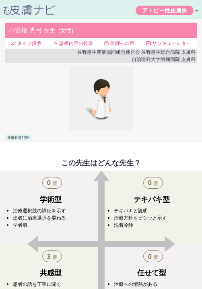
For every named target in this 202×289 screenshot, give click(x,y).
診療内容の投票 (73, 43)
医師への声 (119, 43)
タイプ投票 (26, 43)
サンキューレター (168, 43)
